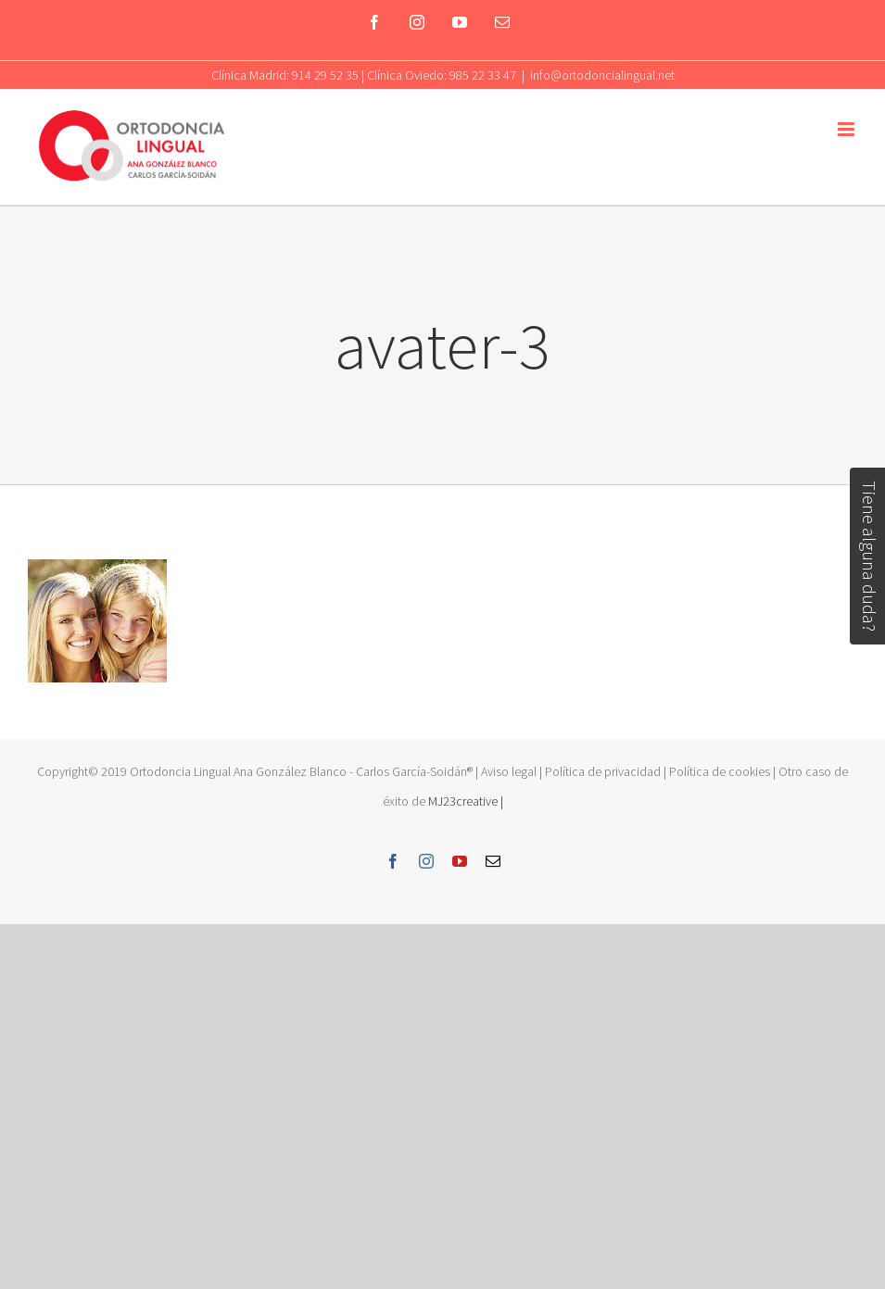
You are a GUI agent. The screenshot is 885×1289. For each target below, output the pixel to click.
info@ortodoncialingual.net (602, 75)
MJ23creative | (464, 801)
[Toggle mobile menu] (847, 129)
